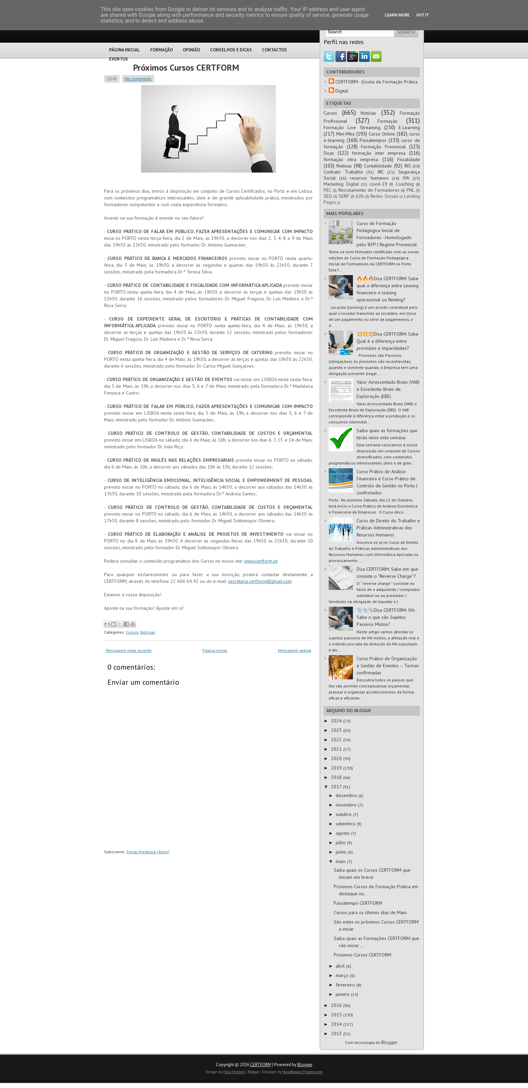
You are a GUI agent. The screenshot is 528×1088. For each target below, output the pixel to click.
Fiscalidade (408, 159)
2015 (337, 1015)
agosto (343, 833)
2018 (337, 777)
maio (341, 861)
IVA (406, 178)
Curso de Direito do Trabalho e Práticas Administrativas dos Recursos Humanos (388, 528)
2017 (337, 787)
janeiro (343, 994)
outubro (344, 814)
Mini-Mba (345, 134)
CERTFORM (260, 1064)
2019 (337, 768)
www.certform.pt (260, 561)
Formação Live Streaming (352, 127)
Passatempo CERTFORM (358, 903)
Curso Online (382, 134)
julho (341, 842)
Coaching (405, 184)
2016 (337, 1005)
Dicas (329, 153)
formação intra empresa (351, 159)
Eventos (118, 59)
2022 (337, 740)
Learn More (397, 15)
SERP (344, 196)
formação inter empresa (378, 153)
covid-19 (378, 184)
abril (341, 966)
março (343, 975)
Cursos (132, 632)
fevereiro (346, 985)
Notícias (147, 632)
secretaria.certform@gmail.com (260, 581)
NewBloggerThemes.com (303, 1072)
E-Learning (409, 127)
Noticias (344, 166)
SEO (328, 196)
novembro (347, 805)
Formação (161, 50)
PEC (327, 190)
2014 (337, 1024)
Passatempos (373, 140)
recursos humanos (369, 178)
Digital (341, 91)
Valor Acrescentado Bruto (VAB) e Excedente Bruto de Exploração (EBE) (388, 389)
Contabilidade (378, 166)
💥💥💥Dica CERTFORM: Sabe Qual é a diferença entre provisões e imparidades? (388, 341)
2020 (337, 758)
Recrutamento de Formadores (369, 190)
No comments (138, 79)
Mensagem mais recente (129, 650)
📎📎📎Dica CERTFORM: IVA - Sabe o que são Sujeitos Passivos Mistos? (387, 617)
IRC (380, 172)
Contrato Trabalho (343, 172)
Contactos (274, 50)
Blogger (389, 1042)
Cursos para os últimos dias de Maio (370, 912)
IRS (407, 166)
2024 (337, 721)
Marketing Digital (341, 184)
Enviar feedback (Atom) (148, 851)
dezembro (347, 795)
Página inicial (214, 650)
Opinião (191, 50)
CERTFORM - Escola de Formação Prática (376, 82)
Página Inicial (124, 50)
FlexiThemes (234, 1072)
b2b (360, 196)
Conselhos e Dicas (231, 50)
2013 (337, 1033)
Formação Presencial (383, 147)
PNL (410, 190)
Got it (422, 15)
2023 (337, 730)
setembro (346, 824)
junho (342, 852)
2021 (337, 749)
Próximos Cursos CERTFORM (186, 67)
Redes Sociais (384, 196)
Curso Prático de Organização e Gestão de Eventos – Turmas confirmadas (388, 665)
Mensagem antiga (294, 650)
